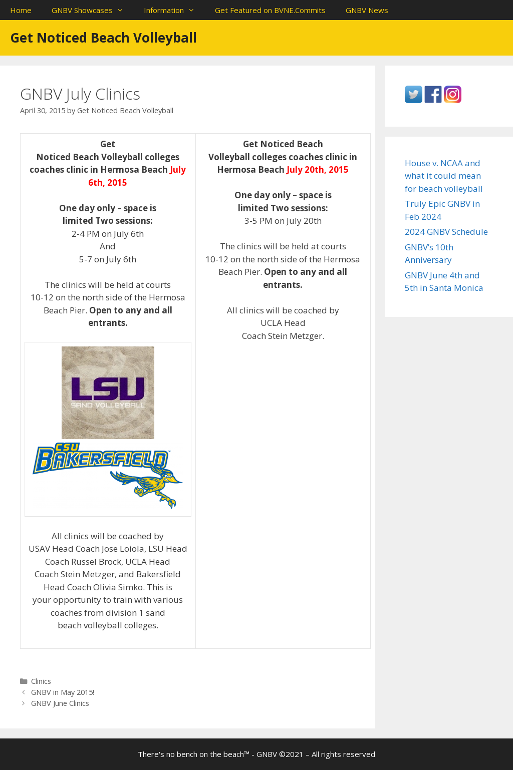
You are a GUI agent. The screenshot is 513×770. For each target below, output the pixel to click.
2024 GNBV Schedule (446, 231)
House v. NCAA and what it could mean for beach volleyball (444, 175)
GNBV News (367, 10)
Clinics (41, 681)
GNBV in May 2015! (62, 692)
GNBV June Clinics (60, 703)
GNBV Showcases (93, 10)
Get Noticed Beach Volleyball (103, 38)
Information (174, 10)
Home (21, 10)
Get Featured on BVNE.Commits (270, 10)
